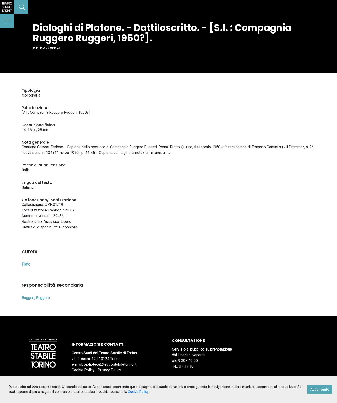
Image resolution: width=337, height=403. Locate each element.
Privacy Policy (109, 370)
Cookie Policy (83, 370)
